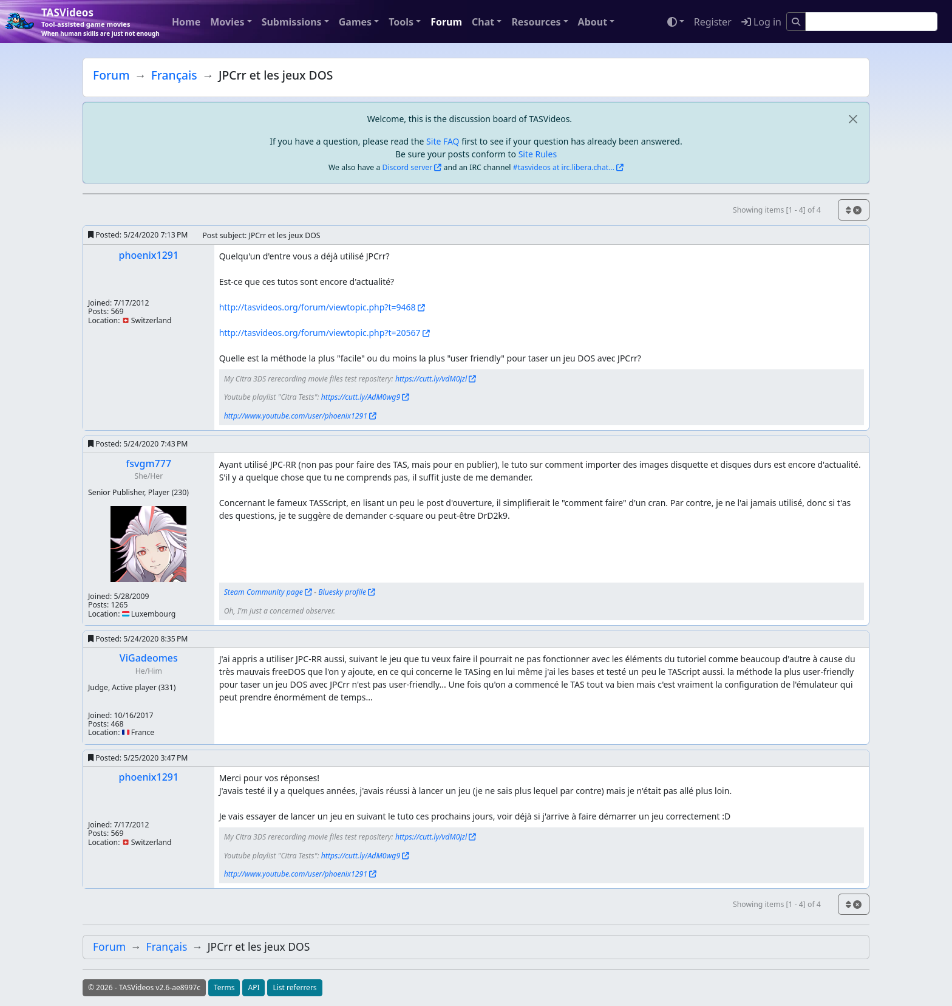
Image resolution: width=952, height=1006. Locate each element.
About (593, 22)
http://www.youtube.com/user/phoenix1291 (295, 416)
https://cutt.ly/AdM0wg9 (360, 397)
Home (186, 22)
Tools (401, 22)
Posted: (138, 235)
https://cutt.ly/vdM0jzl (431, 379)
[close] (852, 118)
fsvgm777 (148, 463)
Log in (761, 22)
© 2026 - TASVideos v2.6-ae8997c (144, 987)
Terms (224, 987)
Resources (535, 22)
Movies (227, 22)
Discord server (407, 167)
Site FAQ (442, 141)
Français (174, 75)
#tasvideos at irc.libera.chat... (563, 167)
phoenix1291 (149, 255)
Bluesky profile (342, 592)
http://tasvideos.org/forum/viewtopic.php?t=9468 (317, 307)
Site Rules (537, 154)
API (253, 987)
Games (355, 22)
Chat (483, 22)
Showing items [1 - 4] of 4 (777, 210)
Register (713, 22)
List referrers (294, 987)
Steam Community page (263, 592)
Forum (446, 22)
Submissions (292, 22)
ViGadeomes (149, 658)
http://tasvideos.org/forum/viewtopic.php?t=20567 (320, 332)
